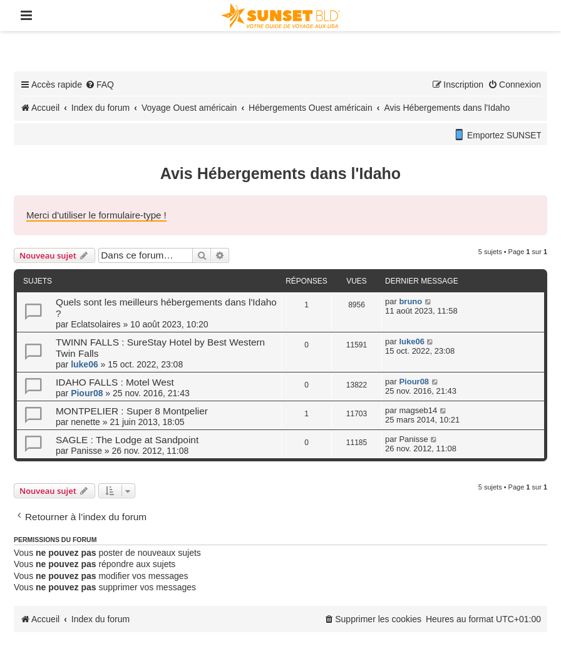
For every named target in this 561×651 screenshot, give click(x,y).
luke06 (84, 364)
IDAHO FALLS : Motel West (115, 382)
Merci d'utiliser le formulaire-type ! (96, 215)
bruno (410, 301)
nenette (85, 422)
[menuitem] (99, 84)
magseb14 (418, 410)
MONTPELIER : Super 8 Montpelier (132, 411)
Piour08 (87, 393)
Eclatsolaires (95, 324)
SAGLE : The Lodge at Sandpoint (127, 439)
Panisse (86, 451)
